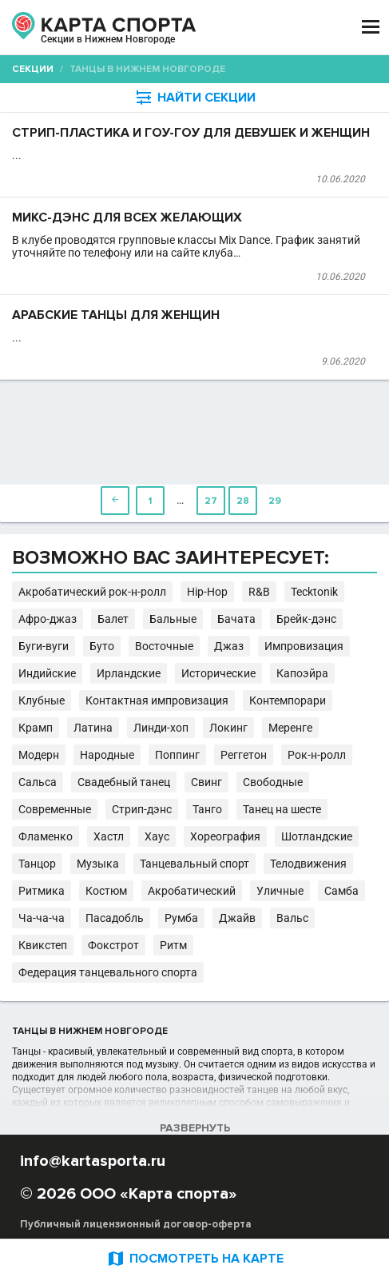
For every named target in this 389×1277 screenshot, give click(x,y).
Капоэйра (302, 673)
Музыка (98, 863)
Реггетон (243, 754)
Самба (341, 890)
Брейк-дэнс (306, 619)
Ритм (173, 945)
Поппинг (177, 754)
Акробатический (192, 890)
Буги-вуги (43, 646)
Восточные (164, 646)
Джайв (237, 918)
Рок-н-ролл (317, 754)
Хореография (225, 836)
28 (242, 501)
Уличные (280, 890)
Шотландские (316, 836)
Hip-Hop (207, 591)
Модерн (38, 754)
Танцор (37, 863)
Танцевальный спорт (194, 863)
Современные (54, 809)
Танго (207, 809)
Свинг (206, 782)
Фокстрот (113, 945)
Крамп (35, 727)
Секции (33, 69)
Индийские (47, 673)
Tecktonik (314, 591)
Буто (101, 646)
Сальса (37, 782)
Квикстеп (42, 945)
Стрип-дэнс (142, 809)
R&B (259, 591)
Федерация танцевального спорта (107, 972)
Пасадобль (114, 918)
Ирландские (129, 673)
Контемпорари (287, 700)
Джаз (229, 646)
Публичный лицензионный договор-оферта (136, 1224)
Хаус (157, 836)
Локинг (228, 727)
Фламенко (45, 836)
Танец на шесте (282, 809)
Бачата (236, 619)
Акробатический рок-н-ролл (92, 591)
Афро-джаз (47, 619)
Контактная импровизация (156, 700)
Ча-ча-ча (41, 918)
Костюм (106, 890)
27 (210, 501)
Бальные (172, 619)
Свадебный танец (123, 782)
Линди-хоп (161, 727)
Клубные (41, 700)
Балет (113, 619)
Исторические (218, 673)
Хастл (108, 836)
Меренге (290, 727)
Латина (93, 727)
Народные (107, 754)
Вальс (292, 918)
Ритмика (41, 890)
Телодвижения (308, 863)
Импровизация (303, 646)
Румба (181, 918)
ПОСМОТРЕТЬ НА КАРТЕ (195, 1258)
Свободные (273, 782)
